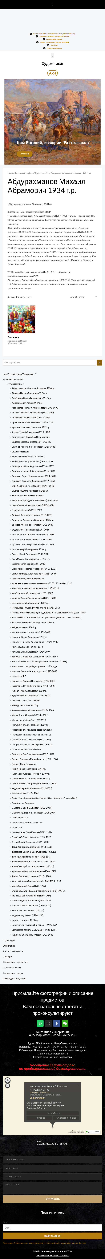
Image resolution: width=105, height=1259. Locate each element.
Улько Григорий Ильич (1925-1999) (29, 886)
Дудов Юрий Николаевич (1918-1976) (30, 529)
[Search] (99, 363)
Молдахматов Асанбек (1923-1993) (29, 720)
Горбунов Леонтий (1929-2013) (27, 510)
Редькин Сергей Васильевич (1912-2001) (32, 788)
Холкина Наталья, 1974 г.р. (25, 920)
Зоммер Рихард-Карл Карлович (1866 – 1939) (34, 573)
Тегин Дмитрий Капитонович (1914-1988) (32, 847)
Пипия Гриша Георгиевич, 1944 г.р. (29, 769)
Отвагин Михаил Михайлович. (26, 749)
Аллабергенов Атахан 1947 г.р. (27, 403)
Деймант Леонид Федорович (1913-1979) (32, 515)
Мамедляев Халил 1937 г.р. (25, 705)
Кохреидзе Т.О (19, 676)
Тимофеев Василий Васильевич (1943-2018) (34, 852)
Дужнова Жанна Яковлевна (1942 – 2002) (32, 539)
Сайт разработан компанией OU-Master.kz (52, 1255)
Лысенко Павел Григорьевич (26, 700)
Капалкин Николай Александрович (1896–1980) (35, 642)
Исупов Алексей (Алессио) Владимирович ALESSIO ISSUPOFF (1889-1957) (49, 612)
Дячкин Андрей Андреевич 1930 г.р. (29, 549)
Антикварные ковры (13, 973)
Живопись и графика (13, 379)
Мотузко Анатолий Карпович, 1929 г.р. (30, 725)
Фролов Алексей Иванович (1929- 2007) (31, 905)
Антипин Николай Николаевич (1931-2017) (33, 412)
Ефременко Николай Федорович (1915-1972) (34, 569)
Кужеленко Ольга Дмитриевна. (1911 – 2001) (33, 686)
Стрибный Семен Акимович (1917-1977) (31, 837)
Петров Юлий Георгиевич (24, 764)
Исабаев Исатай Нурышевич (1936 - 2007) (32, 593)
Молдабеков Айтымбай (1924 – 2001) (30, 715)
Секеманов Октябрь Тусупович (27, 822)
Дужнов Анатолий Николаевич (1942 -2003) (33, 534)
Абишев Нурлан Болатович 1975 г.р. (29, 393)
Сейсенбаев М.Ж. (20, 817)
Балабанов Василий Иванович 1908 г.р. (31, 442)
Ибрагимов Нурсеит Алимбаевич (28, 578)
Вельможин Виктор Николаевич (27, 495)
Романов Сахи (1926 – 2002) (25, 793)
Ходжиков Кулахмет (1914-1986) (28, 915)
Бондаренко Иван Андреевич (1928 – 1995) (33, 466)
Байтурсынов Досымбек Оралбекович (31, 437)
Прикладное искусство (14, 978)
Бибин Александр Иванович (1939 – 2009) (32, 461)
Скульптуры (9, 940)
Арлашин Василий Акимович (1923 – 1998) (32, 422)
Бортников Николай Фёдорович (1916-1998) (33, 471)
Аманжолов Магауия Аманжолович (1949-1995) (35, 408)
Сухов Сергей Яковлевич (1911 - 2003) (30, 842)
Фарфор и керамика (13, 951)
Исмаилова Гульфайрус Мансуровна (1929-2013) (36, 607)
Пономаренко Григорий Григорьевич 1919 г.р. (34, 783)
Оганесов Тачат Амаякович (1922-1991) (31, 739)
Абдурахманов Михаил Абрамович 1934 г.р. (33, 388)
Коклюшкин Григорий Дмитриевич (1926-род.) (34, 666)
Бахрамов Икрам (20, 451)
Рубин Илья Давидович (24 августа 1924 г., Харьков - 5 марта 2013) (44, 798)
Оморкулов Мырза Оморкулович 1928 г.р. (32, 744)
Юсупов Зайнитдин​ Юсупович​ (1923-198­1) (32, 934)
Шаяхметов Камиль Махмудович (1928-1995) (34, 930)
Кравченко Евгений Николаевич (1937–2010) (34, 681)
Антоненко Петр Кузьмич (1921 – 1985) (31, 417)
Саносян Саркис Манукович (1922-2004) (32, 808)
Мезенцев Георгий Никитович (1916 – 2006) (33, 710)
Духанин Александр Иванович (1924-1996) (33, 544)
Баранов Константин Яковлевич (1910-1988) (34, 446)
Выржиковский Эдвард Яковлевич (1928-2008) (35, 500)
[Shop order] (82, 297)
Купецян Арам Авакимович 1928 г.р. (29, 691)
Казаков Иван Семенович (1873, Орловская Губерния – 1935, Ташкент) (46, 617)
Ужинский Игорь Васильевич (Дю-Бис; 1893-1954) (36, 881)
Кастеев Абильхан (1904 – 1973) (27, 647)
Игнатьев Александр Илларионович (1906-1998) (35, 588)
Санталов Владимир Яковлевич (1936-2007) (34, 812)
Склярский (17, 827)
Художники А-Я (16, 384)
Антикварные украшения (15, 962)
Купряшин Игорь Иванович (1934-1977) (31, 695)
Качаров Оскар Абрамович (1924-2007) (31, 651)
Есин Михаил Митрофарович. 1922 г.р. (31, 559)
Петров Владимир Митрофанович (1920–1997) (35, 759)
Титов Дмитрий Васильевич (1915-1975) (31, 856)
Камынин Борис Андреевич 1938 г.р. (29, 637)
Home (10, 173)
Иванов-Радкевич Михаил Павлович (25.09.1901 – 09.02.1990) (42, 583)
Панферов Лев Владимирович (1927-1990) (33, 754)
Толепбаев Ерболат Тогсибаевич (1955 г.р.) (33, 866)
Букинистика (9, 945)
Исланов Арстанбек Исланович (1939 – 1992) (34, 598)
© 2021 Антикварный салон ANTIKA (52, 1251)
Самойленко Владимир (23, 803)
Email (5, 1222)
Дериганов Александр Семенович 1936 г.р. (33, 520)
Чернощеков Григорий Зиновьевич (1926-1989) (35, 925)
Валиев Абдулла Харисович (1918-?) (30, 490)
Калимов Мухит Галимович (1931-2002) (31, 632)
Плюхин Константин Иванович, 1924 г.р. (31, 778)
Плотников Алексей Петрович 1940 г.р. (31, 773)
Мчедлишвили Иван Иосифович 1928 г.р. (32, 729)
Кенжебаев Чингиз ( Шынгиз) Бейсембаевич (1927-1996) (39, 661)
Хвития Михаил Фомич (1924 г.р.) (28, 910)
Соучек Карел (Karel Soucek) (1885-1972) (32, 832)
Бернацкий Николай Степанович (28, 456)
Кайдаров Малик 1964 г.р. (24, 627)
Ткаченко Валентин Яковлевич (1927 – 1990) (33, 861)
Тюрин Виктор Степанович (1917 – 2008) (31, 876)
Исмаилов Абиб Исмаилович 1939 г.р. (30, 603)
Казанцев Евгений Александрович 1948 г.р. (33, 622)
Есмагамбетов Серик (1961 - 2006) (28, 564)
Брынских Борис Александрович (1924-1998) (34, 476)
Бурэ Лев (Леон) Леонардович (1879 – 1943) (33, 486)
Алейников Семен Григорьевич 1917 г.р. (31, 398)
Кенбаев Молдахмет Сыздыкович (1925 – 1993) (35, 656)
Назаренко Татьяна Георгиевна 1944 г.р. (31, 734)
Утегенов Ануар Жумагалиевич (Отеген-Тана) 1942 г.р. (38, 891)
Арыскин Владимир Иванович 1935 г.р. (31, 427)
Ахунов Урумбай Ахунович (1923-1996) (31, 432)
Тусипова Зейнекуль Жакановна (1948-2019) (34, 871)
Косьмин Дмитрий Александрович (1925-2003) (34, 671)
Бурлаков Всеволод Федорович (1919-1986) (33, 481)
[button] (52, 4)
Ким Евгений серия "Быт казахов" (19, 374)
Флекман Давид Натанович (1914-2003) (31, 900)
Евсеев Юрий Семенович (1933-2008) (30, 554)
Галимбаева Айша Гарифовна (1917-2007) (33, 505)
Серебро (7, 956)
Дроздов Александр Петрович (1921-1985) (32, 525)
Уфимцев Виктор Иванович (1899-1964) (31, 895)
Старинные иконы (12, 967)
